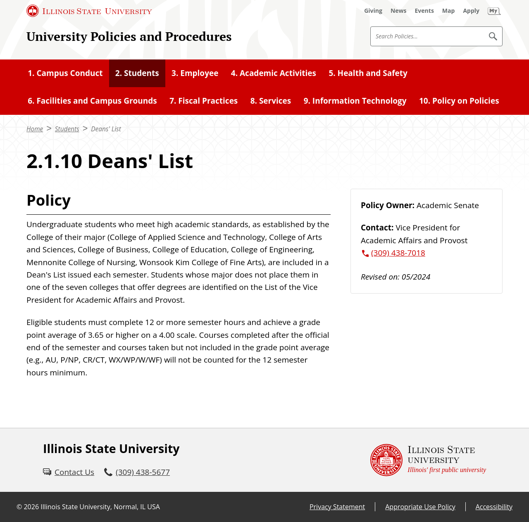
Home (34, 129)
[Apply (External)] (471, 11)
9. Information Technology (355, 100)
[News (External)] (398, 11)
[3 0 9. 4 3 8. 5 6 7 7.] (137, 472)
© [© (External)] (19, 506)
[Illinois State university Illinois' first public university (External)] (428, 460)
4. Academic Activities (273, 73)
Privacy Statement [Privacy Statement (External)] (337, 506)
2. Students (137, 73)
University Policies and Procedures (129, 36)
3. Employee (195, 73)
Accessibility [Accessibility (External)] (494, 506)
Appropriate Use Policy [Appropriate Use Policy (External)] (420, 506)
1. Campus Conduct (65, 73)
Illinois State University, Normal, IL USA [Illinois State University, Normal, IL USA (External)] (100, 506)
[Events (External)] (424, 11)
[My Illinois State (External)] (494, 11)
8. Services (270, 100)
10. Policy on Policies (459, 100)
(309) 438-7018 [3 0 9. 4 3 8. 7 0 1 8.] (398, 252)
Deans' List (106, 129)
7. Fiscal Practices (203, 100)
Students (67, 129)
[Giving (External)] (373, 11)
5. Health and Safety (368, 73)
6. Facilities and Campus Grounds (92, 100)
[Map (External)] (449, 11)
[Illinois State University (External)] (89, 11)
